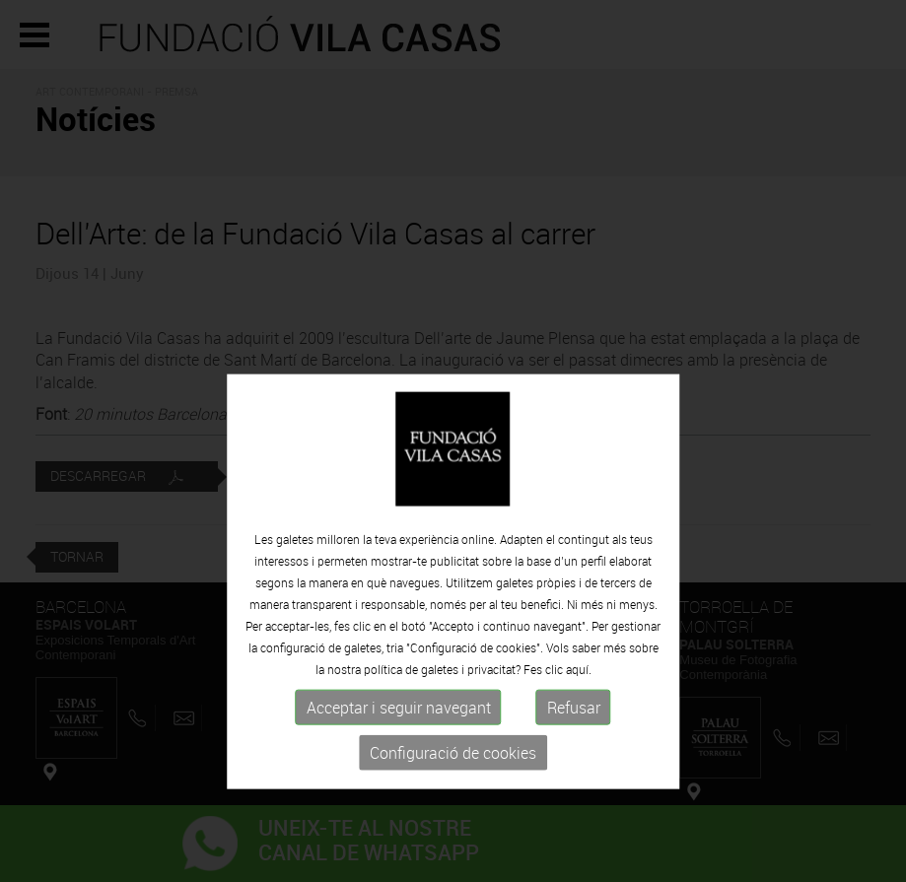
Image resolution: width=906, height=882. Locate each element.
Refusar (573, 754)
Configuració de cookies (453, 799)
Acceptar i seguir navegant (399, 754)
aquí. (579, 715)
